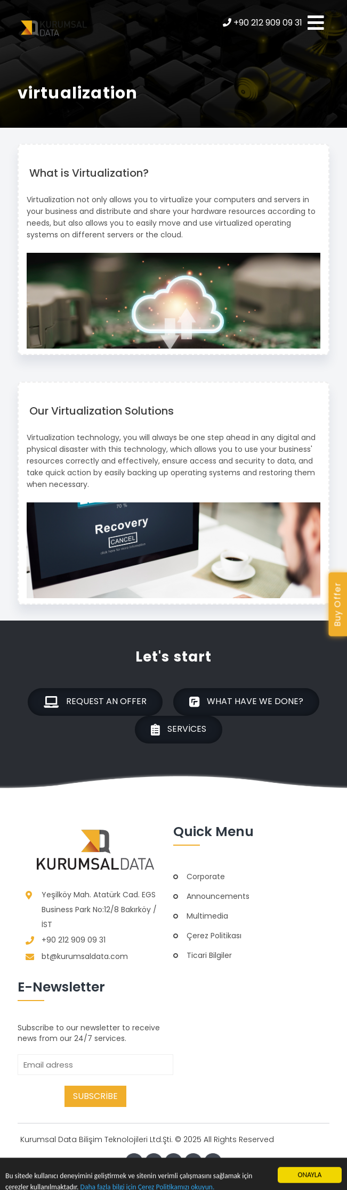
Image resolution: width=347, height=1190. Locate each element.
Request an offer (95, 702)
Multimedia (207, 916)
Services (178, 729)
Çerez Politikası (214, 935)
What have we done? (246, 702)
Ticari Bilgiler (209, 955)
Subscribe (95, 1096)
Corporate (206, 876)
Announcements (218, 896)
